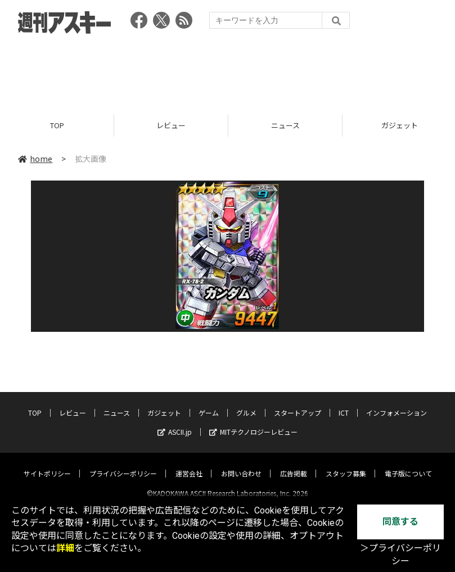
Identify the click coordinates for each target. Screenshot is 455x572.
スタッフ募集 (346, 464)
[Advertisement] (228, 70)
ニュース (285, 125)
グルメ (246, 403)
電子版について (408, 464)
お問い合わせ (241, 464)
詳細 (65, 548)
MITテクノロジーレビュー (253, 422)
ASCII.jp (174, 422)
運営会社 (188, 464)
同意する (400, 521)
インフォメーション (396, 403)
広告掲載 (293, 464)
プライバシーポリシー (123, 464)
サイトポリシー (47, 464)
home (35, 158)
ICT (344, 403)
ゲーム (209, 403)
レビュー (171, 125)
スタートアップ (297, 403)
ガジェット (164, 403)
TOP (57, 125)
